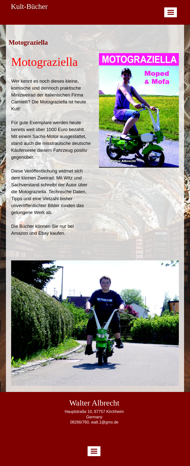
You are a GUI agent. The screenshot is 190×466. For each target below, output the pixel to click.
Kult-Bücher (29, 6)
